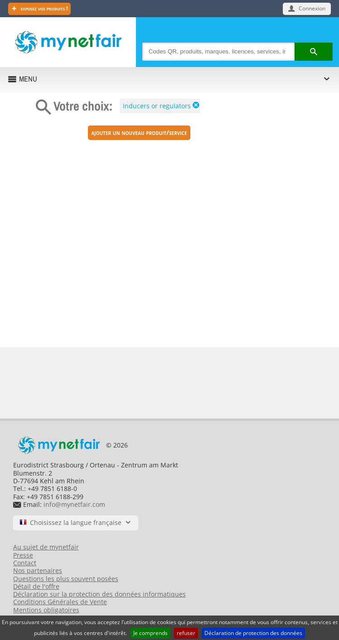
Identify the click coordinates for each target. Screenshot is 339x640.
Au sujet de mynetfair (46, 547)
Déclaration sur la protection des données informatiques (99, 594)
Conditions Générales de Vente (60, 601)
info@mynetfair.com (74, 504)
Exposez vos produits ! (43, 8)
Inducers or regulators (157, 105)
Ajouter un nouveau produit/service (139, 132)
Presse (23, 555)
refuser (186, 633)
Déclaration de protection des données (253, 633)
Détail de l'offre (36, 586)
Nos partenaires (37, 570)
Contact (24, 562)
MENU (28, 79)
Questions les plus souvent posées (65, 578)
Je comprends (150, 633)
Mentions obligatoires (46, 610)
